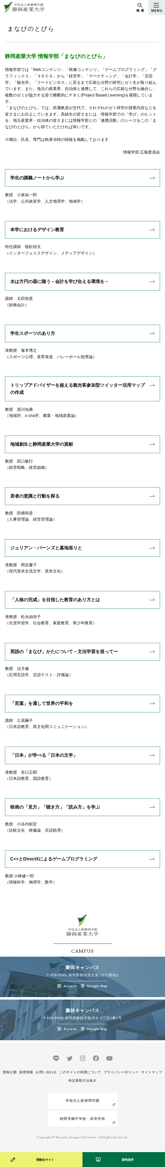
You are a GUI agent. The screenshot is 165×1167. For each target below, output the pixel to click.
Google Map (97, 986)
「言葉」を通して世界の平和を (41, 703)
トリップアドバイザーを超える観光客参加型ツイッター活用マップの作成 (77, 389)
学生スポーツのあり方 (32, 333)
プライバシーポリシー (121, 1072)
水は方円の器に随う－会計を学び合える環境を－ (59, 281)
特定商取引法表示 (82, 1080)
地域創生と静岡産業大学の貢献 (41, 444)
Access (70, 986)
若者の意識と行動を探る (35, 496)
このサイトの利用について (80, 1072)
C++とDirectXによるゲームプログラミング (53, 858)
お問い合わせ (46, 1072)
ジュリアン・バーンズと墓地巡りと (46, 547)
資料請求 (128, 1160)
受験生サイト (45, 1160)
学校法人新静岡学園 (82, 1101)
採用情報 (26, 1072)
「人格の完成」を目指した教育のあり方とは (55, 599)
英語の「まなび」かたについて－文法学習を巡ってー (64, 651)
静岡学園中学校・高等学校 (82, 1119)
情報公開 (10, 1072)
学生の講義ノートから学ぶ (37, 177)
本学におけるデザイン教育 (37, 229)
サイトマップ (151, 1072)
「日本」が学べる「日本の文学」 (44, 755)
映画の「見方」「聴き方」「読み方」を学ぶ (55, 807)
